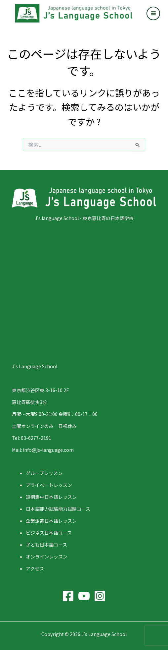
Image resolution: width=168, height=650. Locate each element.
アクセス (35, 568)
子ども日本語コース (46, 544)
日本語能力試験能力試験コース (58, 508)
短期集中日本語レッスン (51, 497)
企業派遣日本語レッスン (51, 520)
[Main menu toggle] (153, 13)
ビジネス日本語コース (49, 532)
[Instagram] (100, 596)
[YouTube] (84, 596)
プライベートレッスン (49, 485)
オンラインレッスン (46, 556)
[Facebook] (68, 596)
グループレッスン (44, 473)
